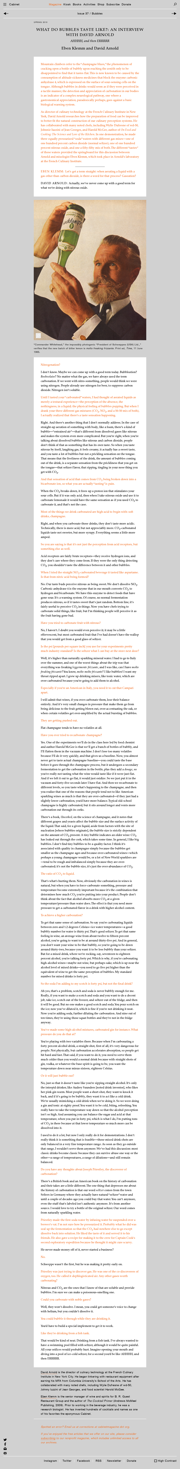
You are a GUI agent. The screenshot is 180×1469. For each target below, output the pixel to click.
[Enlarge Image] (38, 335)
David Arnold (49, 1372)
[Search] (175, 4)
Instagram (50, 1460)
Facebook (83, 1460)
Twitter (67, 1460)
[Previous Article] (6, 13)
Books (77, 4)
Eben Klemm (49, 1396)
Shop (100, 4)
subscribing (48, 1438)
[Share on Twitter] (5, 1440)
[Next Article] (174, 13)
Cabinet (14, 4)
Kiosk (67, 4)
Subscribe (113, 4)
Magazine (55, 4)
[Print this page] (5, 1453)
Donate (126, 4)
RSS (99, 1460)
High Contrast (167, 1460)
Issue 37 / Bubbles (90, 13)
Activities (89, 4)
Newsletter (114, 1460)
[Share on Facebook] (5, 1444)
